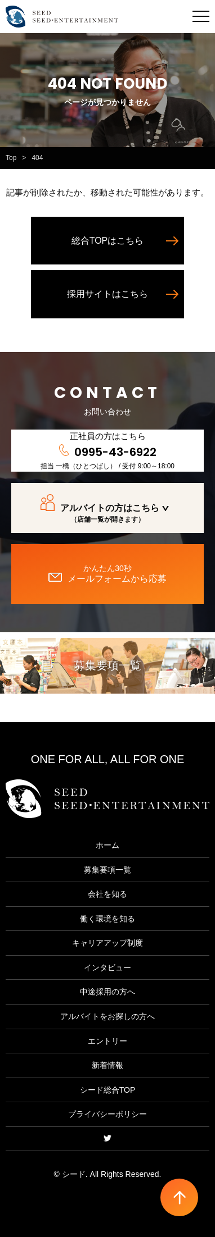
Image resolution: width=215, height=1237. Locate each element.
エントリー (107, 1041)
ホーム (107, 845)
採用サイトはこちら (107, 294)
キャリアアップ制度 (107, 942)
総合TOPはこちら (107, 240)
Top (11, 158)
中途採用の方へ (107, 991)
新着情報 (107, 1065)
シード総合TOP (108, 1089)
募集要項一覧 (107, 665)
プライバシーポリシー (107, 1114)
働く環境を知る (107, 918)
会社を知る (107, 893)
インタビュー (107, 967)
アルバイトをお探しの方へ (107, 1016)
